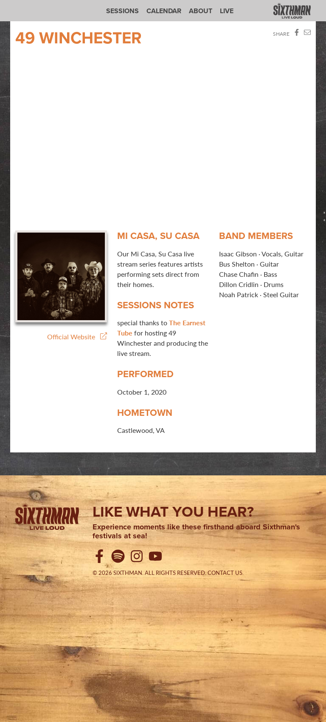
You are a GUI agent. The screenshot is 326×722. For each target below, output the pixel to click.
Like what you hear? (173, 511)
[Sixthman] (47, 518)
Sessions (122, 11)
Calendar (163, 11)
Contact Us (225, 573)
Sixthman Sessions (35, 5)
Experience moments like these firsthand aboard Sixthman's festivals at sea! (196, 532)
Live (226, 11)
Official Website (77, 336)
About (200, 11)
